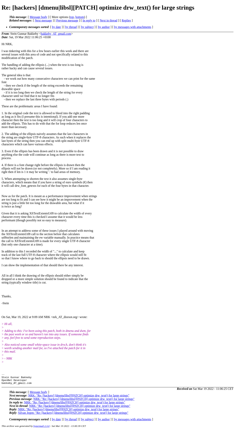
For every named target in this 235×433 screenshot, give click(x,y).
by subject (87, 27)
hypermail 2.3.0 (41, 428)
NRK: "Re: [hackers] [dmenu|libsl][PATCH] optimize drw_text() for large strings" (78, 397)
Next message (43, 20)
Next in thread (108, 20)
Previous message (67, 20)
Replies (126, 20)
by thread (71, 27)
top (72, 17)
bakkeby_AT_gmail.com (56, 33)
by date (56, 27)
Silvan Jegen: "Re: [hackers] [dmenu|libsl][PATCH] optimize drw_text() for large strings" (73, 415)
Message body (38, 17)
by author (104, 27)
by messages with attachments (132, 27)
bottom (79, 17)
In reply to (89, 20)
